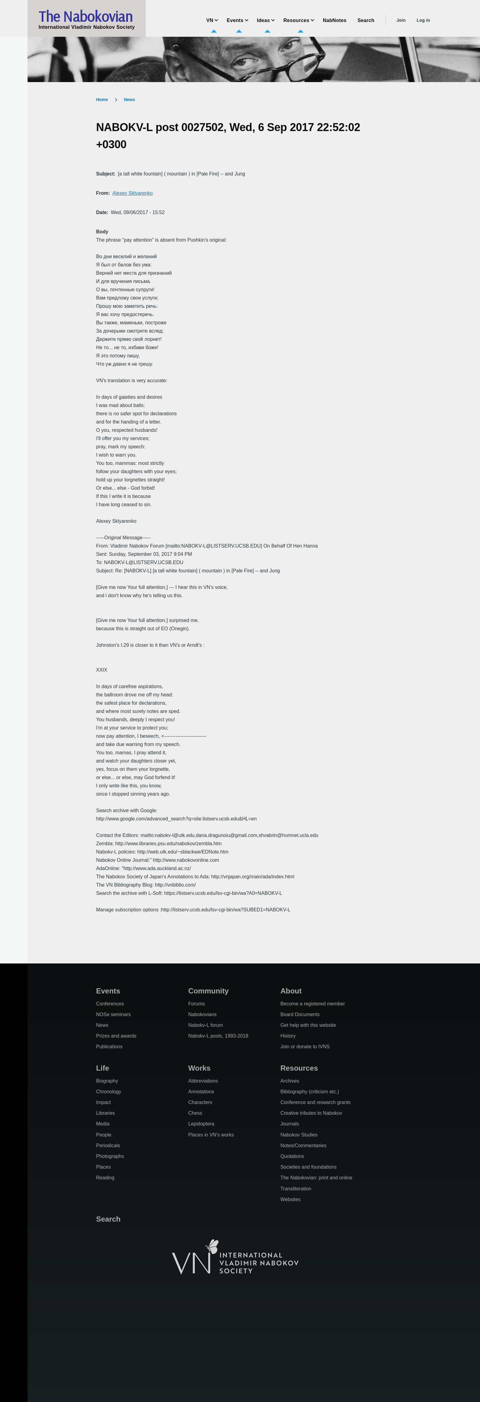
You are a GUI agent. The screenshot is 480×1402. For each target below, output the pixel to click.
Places (103, 1167)
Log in (423, 20)
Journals (289, 1123)
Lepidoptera (201, 1123)
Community (208, 991)
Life (102, 1068)
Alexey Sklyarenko (132, 193)
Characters (200, 1102)
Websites (290, 1199)
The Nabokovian (85, 16)
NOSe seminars (113, 1014)
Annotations (201, 1091)
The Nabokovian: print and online (316, 1177)
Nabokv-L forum (205, 1025)
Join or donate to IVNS (305, 1046)
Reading (105, 1177)
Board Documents (299, 1014)
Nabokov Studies (298, 1134)
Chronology (108, 1091)
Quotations (292, 1156)
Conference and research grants (315, 1102)
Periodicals (108, 1145)
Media (103, 1123)
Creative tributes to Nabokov (311, 1113)
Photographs (110, 1156)
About (290, 991)
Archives (289, 1081)
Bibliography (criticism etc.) (309, 1091)
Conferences (110, 1003)
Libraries (105, 1113)
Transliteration (295, 1188)
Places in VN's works (211, 1134)
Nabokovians (202, 1014)
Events (108, 991)
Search (108, 1219)
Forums (196, 1003)
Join (401, 20)
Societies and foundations (308, 1167)
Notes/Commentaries (303, 1145)
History (288, 1035)
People (103, 1134)
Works (199, 1068)
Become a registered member (312, 1003)
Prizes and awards (116, 1035)
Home (102, 99)
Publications (109, 1046)
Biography (107, 1081)
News (129, 99)
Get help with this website (308, 1025)
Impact (103, 1102)
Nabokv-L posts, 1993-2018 (218, 1035)
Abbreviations (203, 1081)
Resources (299, 1068)
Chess (195, 1113)
